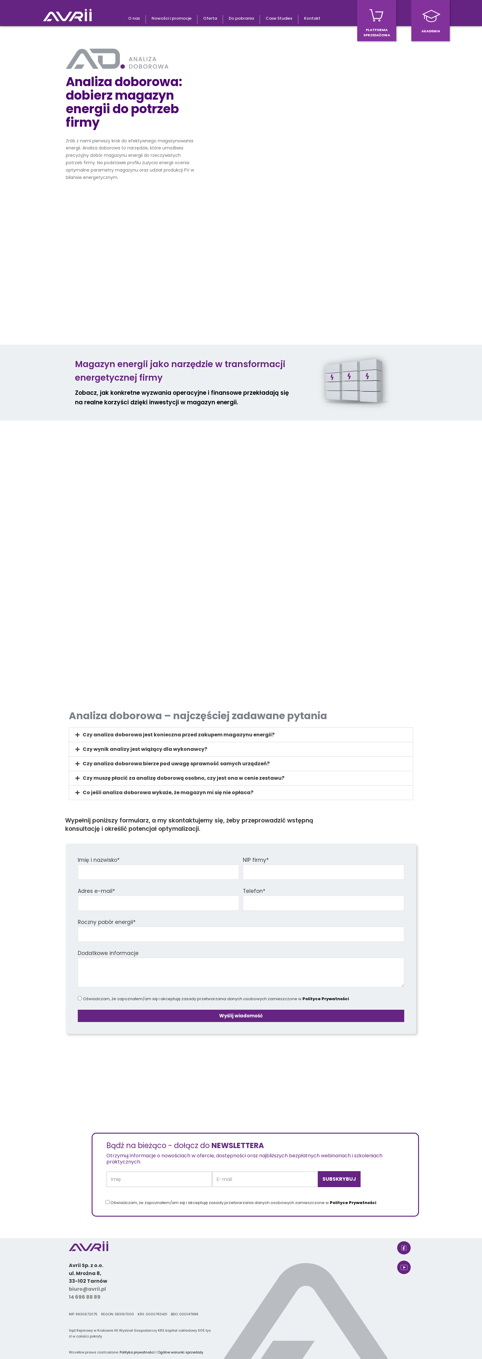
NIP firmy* (256, 860)
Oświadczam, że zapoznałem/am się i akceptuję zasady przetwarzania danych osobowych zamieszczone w (216, 999)
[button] (241, 735)
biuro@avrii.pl (87, 1289)
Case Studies (279, 18)
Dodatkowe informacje (108, 953)
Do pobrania (241, 18)
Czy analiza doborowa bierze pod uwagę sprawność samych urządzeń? (176, 763)
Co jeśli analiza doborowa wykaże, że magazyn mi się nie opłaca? (168, 792)
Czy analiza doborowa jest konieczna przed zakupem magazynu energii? (179, 734)
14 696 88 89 (85, 1297)
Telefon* (254, 891)
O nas (134, 18)
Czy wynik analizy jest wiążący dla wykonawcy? (145, 749)
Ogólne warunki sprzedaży (180, 1352)
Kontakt (312, 18)
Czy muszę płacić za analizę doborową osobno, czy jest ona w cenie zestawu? (183, 778)
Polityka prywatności (137, 1352)
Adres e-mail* (96, 891)
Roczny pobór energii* (107, 922)
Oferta (210, 18)
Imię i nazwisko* (99, 860)
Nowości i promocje (172, 18)
